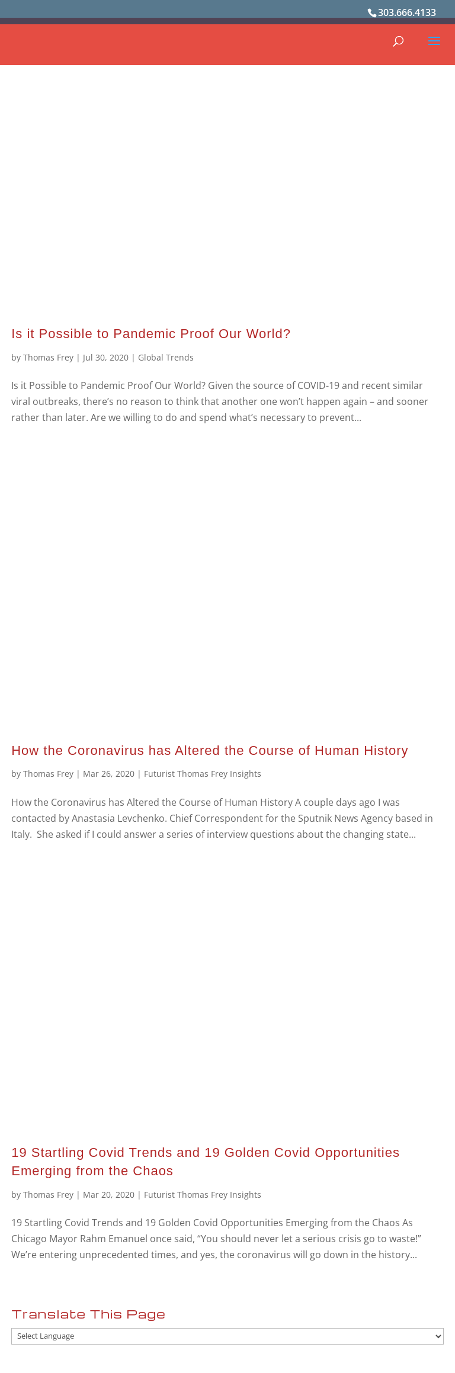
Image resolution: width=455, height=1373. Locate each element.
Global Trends (166, 357)
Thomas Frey (48, 357)
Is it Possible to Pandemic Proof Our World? (151, 333)
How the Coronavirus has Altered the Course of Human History (209, 750)
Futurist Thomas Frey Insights (202, 773)
